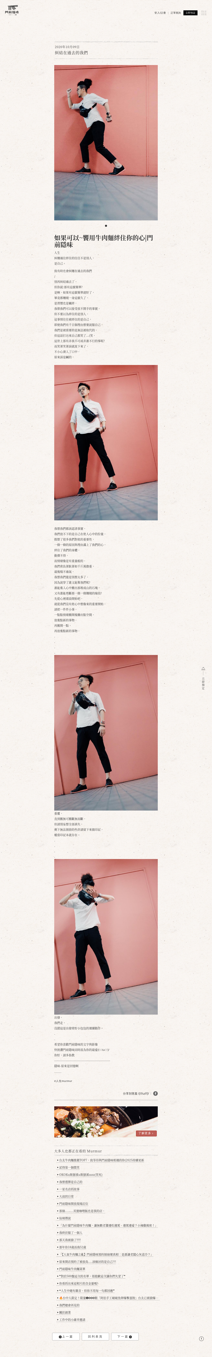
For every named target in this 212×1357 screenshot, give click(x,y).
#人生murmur (63, 1081)
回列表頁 (95, 1336)
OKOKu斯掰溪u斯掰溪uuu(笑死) (80, 1174)
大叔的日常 (65, 1196)
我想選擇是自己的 (70, 1182)
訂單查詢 (176, 12)
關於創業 (64, 1312)
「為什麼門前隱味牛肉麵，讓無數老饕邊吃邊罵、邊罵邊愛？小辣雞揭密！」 (107, 1225)
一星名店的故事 (68, 1189)
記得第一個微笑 (68, 1167)
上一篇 (66, 1336)
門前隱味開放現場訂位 (72, 1203)
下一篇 (124, 1336)
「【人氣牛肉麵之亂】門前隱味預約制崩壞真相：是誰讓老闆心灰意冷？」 (105, 1254)
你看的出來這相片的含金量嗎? (77, 1283)
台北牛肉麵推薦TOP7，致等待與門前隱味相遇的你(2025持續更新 (100, 1160)
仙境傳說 (64, 1218)
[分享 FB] (155, 1093)
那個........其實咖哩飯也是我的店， (81, 1211)
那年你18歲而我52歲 (71, 1247)
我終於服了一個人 (70, 1232)
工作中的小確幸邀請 (71, 1319)
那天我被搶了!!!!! (69, 1240)
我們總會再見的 (68, 1305)
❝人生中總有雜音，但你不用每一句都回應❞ (86, 1290)
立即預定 (190, 12)
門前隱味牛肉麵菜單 (71, 1269)
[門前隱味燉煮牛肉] (12, 10)
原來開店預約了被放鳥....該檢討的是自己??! (86, 1261)
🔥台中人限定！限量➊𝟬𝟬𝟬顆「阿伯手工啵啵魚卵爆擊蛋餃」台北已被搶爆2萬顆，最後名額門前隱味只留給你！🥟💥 (108, 1298)
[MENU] (204, 13)
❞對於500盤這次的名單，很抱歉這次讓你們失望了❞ (91, 1276)
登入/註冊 (160, 12)
